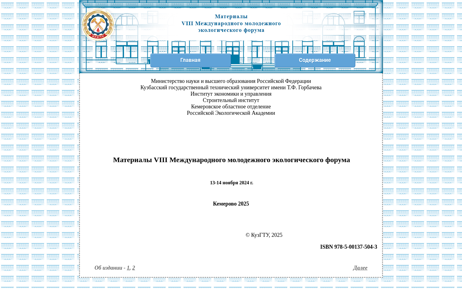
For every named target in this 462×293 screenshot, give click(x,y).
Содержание (315, 60)
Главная (190, 60)
